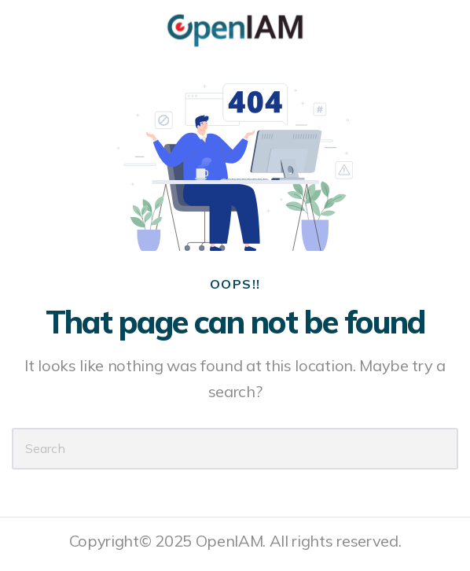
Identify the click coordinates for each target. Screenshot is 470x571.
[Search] (235, 449)
